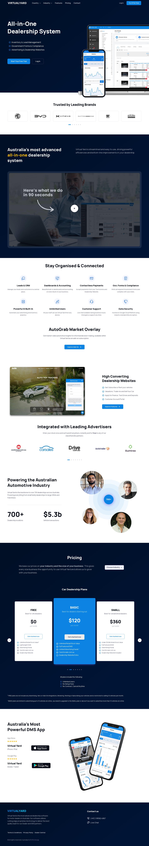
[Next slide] (140, 640)
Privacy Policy (28, 833)
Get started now (33, 636)
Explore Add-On (74, 347)
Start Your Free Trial (19, 61)
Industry (46, 3)
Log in (121, 3)
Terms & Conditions (14, 833)
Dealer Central (40, 833)
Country (35, 3)
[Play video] (74, 208)
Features (58, 3)
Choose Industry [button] (113, 567)
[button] (69, 124)
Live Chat (93, 822)
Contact (77, 3)
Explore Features (112, 407)
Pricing (68, 3)
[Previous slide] (9, 640)
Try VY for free (134, 3)
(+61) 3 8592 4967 (96, 818)
